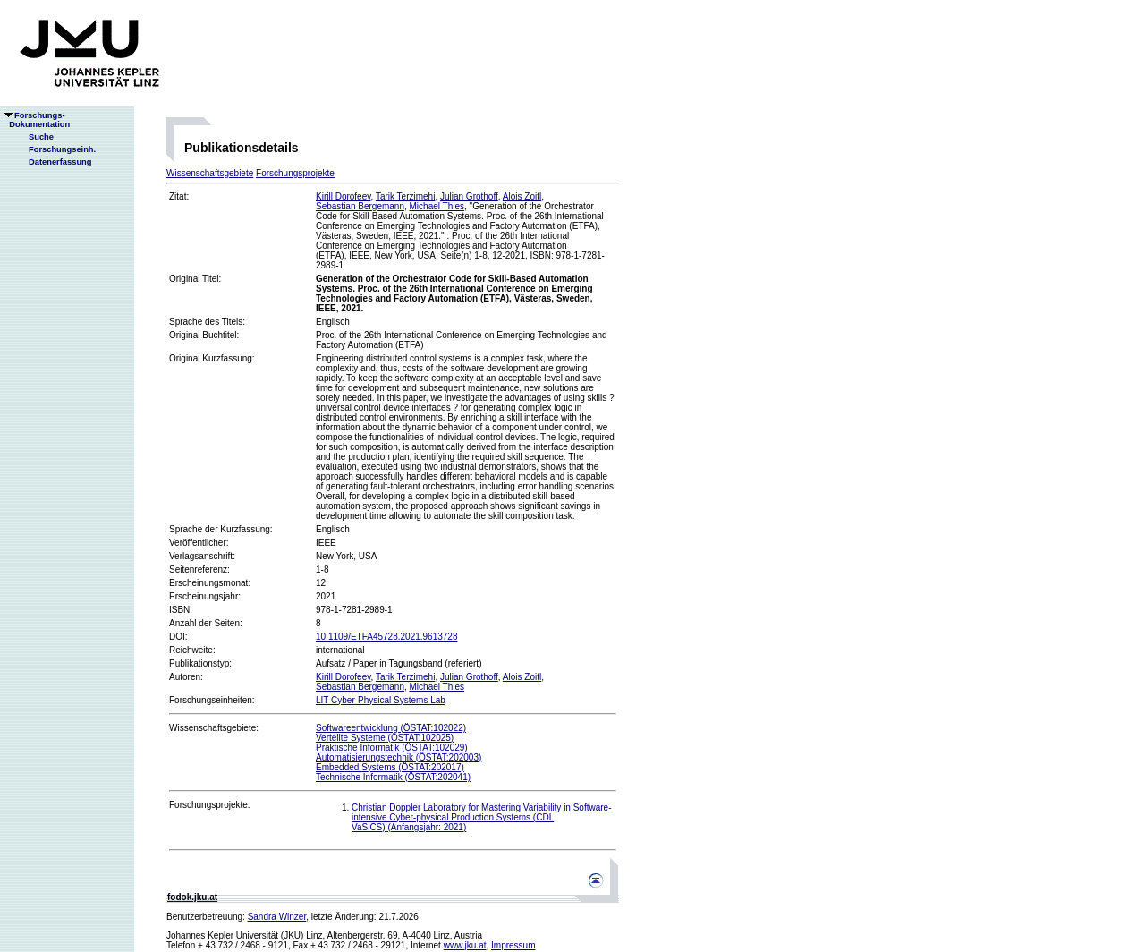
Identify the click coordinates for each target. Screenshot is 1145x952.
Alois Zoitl (522, 196)
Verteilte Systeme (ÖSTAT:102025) (385, 738)
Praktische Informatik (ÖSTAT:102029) (392, 747)
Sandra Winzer (277, 917)
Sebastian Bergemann (360, 206)
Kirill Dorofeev (343, 196)
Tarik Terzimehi (406, 196)
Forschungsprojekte (295, 173)
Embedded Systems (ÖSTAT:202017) (390, 767)
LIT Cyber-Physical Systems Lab (380, 700)
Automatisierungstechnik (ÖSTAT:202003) (398, 757)
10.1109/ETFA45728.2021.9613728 (386, 637)
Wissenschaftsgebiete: (214, 728)
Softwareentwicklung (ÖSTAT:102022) (391, 728)
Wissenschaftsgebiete (209, 173)
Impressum (513, 945)
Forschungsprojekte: (209, 805)
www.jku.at (465, 945)
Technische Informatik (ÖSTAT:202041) (393, 777)
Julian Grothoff (469, 196)
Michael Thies (437, 206)
